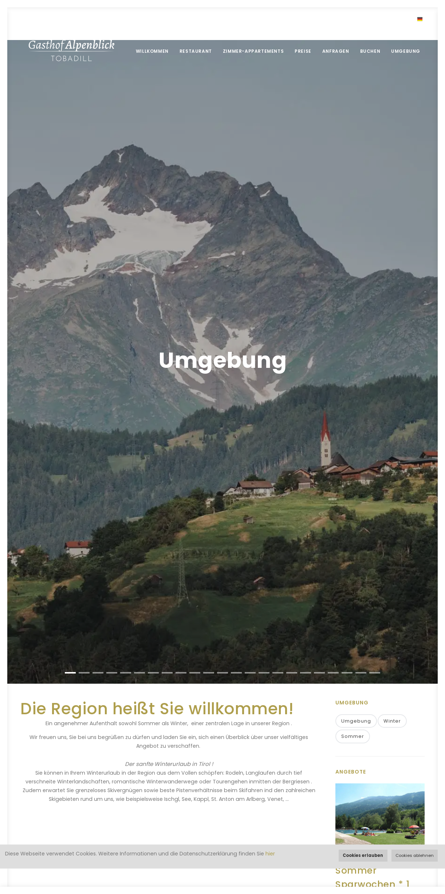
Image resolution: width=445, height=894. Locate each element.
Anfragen (335, 51)
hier (270, 853)
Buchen (370, 51)
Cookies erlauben (363, 855)
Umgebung (405, 51)
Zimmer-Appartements (253, 51)
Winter (392, 721)
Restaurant (196, 51)
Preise (303, 51)
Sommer (352, 736)
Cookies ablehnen (414, 855)
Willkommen (152, 51)
